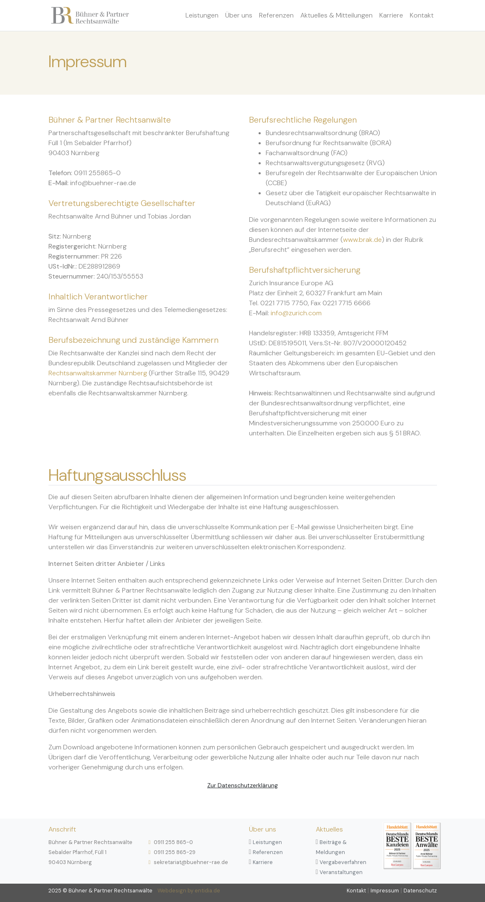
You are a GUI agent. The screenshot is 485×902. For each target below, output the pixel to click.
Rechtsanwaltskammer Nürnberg (97, 373)
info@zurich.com (296, 313)
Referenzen (276, 15)
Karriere (391, 15)
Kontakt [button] (422, 15)
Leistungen (201, 15)
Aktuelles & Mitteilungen (336, 15)
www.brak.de (362, 239)
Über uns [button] (238, 15)
